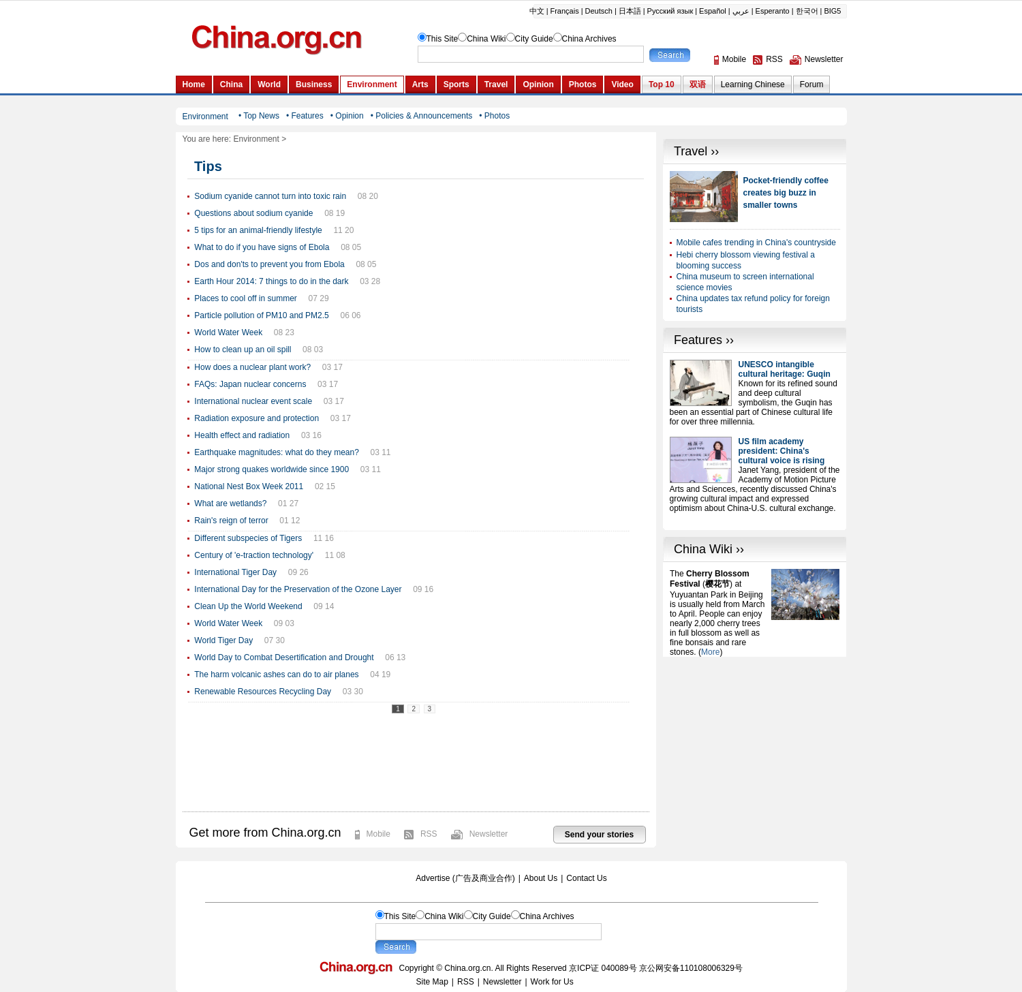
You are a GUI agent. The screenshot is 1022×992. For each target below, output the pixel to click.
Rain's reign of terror (231, 520)
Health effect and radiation (242, 435)
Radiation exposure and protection (256, 418)
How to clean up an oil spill (242, 349)
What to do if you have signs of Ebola (261, 247)
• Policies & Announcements (422, 116)
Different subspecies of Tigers (248, 538)
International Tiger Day (235, 572)
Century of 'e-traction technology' (253, 555)
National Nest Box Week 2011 (248, 486)
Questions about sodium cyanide (253, 213)
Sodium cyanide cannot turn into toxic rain (270, 196)
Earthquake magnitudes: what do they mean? (276, 452)
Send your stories (599, 834)
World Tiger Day (223, 640)
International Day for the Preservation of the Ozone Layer (297, 589)
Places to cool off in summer (245, 298)
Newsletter (488, 834)
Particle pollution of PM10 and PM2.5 (261, 315)
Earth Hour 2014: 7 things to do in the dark (271, 281)
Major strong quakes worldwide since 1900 (271, 469)
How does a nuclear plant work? (252, 367)
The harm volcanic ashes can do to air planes (276, 674)
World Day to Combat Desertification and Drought (283, 657)
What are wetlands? (230, 503)
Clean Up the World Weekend (248, 606)
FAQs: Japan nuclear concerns (250, 384)
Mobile (378, 834)
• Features (305, 116)
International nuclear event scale (253, 401)
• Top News (258, 116)
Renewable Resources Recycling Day (262, 691)
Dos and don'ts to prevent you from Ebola (269, 264)
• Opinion (347, 116)
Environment (256, 139)
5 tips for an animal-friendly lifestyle (258, 230)
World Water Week (228, 332)
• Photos (494, 116)
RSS (428, 834)
